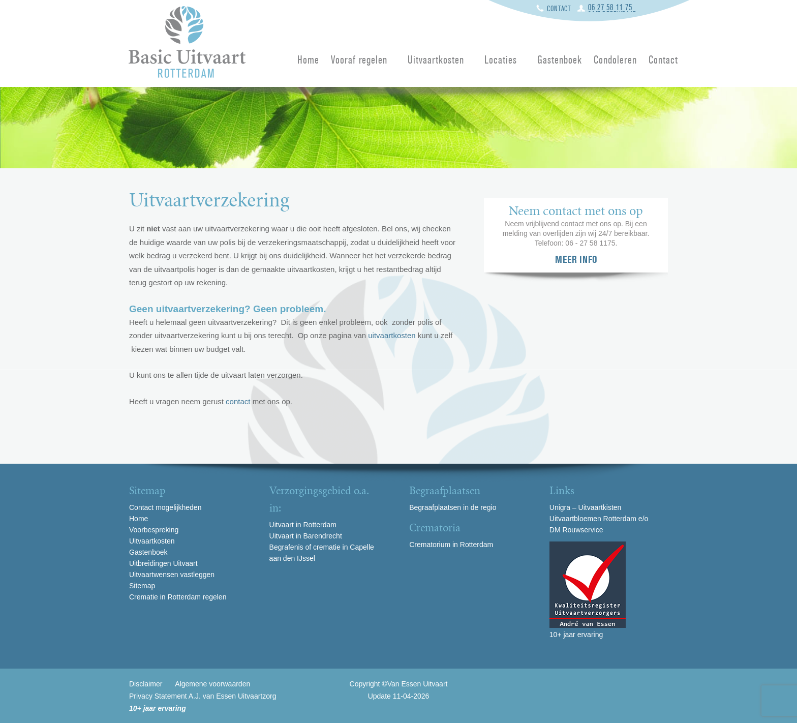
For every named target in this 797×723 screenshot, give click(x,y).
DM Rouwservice (576, 530)
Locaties (500, 60)
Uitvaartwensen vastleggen (171, 574)
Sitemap (142, 586)
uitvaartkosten (391, 335)
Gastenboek (559, 60)
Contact (559, 8)
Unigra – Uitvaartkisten (585, 507)
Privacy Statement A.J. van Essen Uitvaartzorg (202, 696)
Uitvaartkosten (436, 60)
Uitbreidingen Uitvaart (163, 563)
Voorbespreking (153, 530)
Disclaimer (145, 684)
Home (308, 60)
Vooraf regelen (359, 60)
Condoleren (615, 60)
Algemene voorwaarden (212, 684)
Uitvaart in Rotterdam (302, 525)
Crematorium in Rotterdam (451, 544)
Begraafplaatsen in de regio (452, 507)
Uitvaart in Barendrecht (305, 536)
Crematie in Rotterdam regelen (177, 597)
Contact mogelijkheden (165, 507)
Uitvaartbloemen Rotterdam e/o (599, 519)
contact (238, 401)
